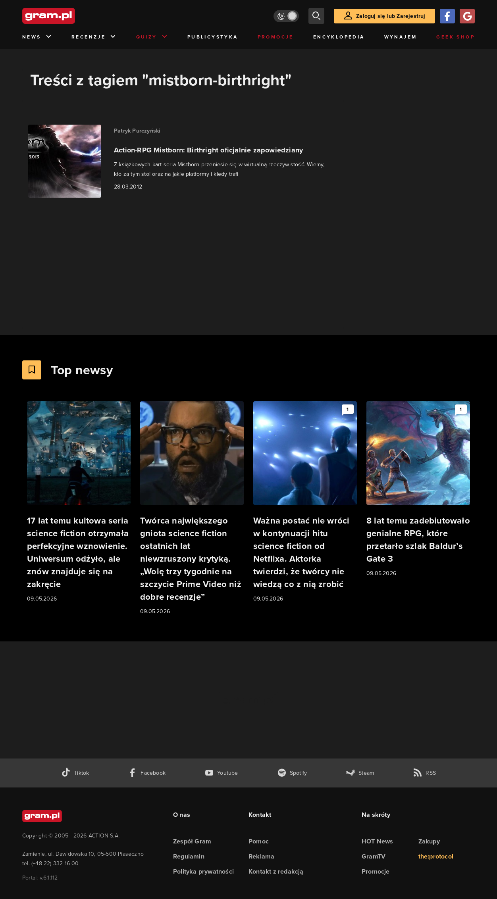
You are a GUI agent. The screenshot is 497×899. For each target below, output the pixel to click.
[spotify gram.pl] (292, 773)
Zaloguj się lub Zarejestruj (390, 16)
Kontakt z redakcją (276, 871)
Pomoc (258, 841)
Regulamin (188, 856)
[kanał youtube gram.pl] (221, 773)
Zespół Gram (192, 841)
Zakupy (429, 841)
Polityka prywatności (203, 871)
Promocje (276, 36)
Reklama (261, 856)
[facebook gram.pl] (147, 773)
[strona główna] (68, 16)
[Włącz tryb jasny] (286, 16)
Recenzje (94, 37)
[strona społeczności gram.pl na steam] (360, 773)
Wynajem (400, 36)
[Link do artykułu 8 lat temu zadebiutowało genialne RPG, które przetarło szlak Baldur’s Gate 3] (418, 489)
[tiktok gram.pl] (75, 773)
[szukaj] (316, 16)
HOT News (377, 841)
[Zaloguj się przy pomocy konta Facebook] (447, 16)
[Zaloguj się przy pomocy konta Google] (467, 16)
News (37, 37)
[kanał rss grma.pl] (424, 773)
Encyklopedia (339, 36)
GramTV (373, 856)
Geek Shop (455, 36)
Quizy (152, 37)
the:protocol (435, 856)
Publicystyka (212, 36)
